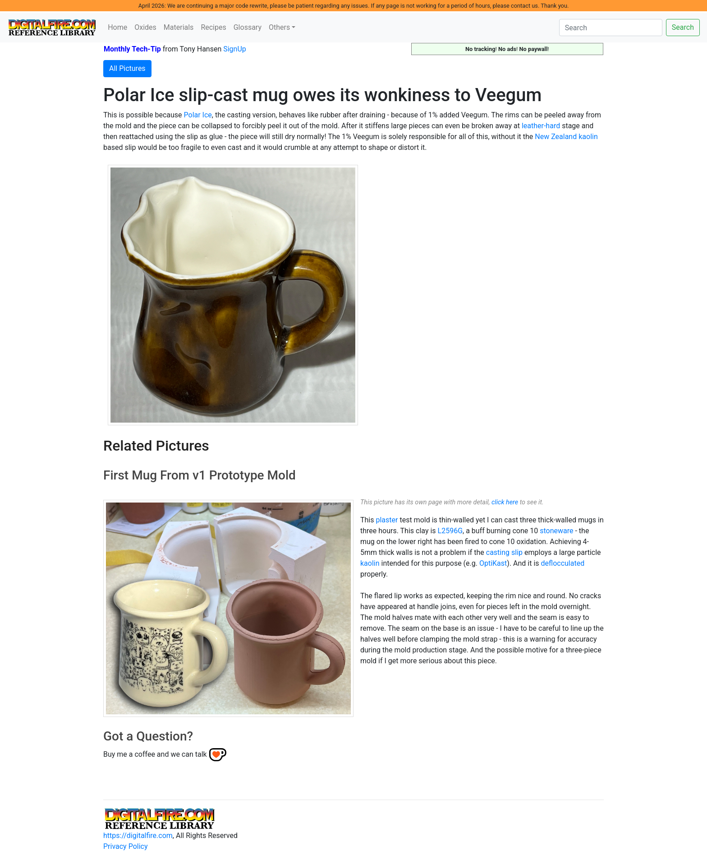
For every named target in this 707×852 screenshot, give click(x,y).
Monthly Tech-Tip (132, 49)
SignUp (234, 49)
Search (683, 27)
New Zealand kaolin (566, 136)
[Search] (610, 27)
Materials (179, 27)
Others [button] (279, 27)
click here (504, 502)
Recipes (213, 27)
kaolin (370, 563)
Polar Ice (198, 115)
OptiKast (493, 563)
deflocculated (563, 563)
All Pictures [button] (127, 68)
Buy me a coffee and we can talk (155, 754)
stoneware (556, 530)
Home (117, 27)
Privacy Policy (125, 846)
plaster (387, 520)
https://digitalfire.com (138, 835)
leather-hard (541, 125)
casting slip (504, 552)
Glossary (248, 27)
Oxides (145, 27)
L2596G (450, 530)
